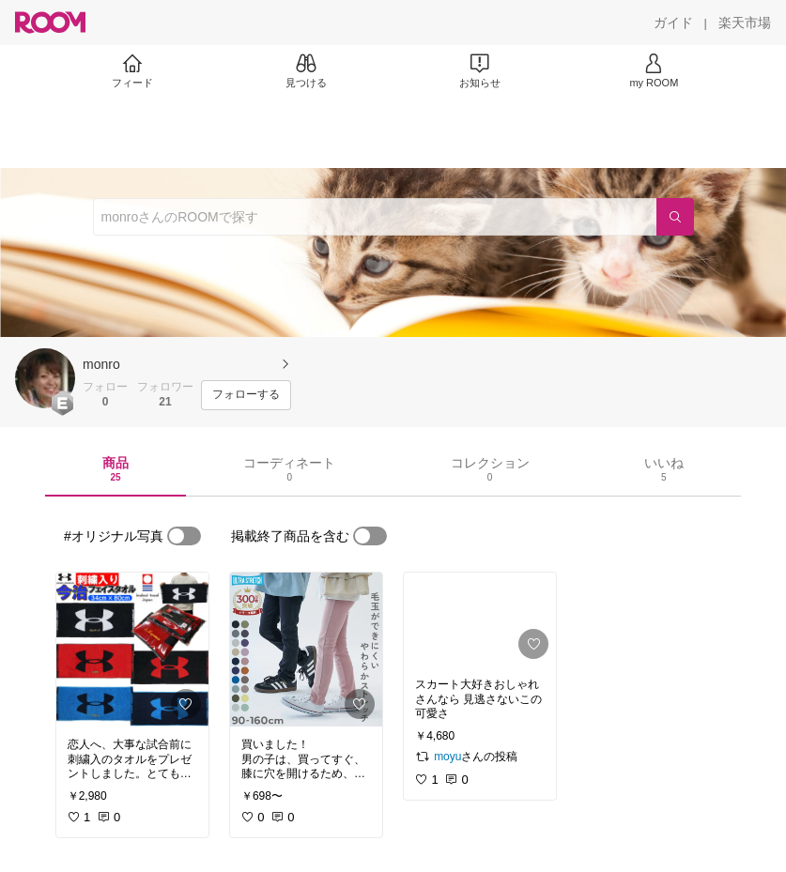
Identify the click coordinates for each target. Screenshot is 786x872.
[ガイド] (673, 22)
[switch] (184, 536)
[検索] (675, 217)
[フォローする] (246, 395)
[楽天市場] (744, 22)
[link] (132, 650)
